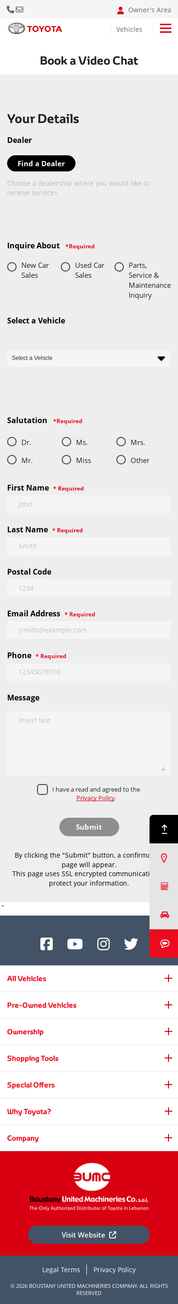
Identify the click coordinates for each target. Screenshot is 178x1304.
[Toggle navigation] (165, 28)
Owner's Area (144, 10)
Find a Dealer (41, 163)
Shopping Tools (32, 1058)
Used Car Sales (89, 270)
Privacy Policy (95, 798)
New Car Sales (35, 270)
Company (23, 1138)
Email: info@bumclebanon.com (20, 9)
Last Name (45, 529)
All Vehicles (26, 978)
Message (23, 697)
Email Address (51, 613)
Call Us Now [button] (11, 9)
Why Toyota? (29, 1111)
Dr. (26, 442)
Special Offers (31, 1084)
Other (140, 460)
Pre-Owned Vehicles (41, 1005)
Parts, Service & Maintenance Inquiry (150, 280)
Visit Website (89, 1234)
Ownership (25, 1031)
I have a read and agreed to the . (96, 793)
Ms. (82, 442)
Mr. (27, 460)
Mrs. (138, 442)
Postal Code (29, 572)
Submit (89, 827)
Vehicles (129, 29)
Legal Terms (61, 1269)
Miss (83, 460)
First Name (45, 487)
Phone (36, 655)
